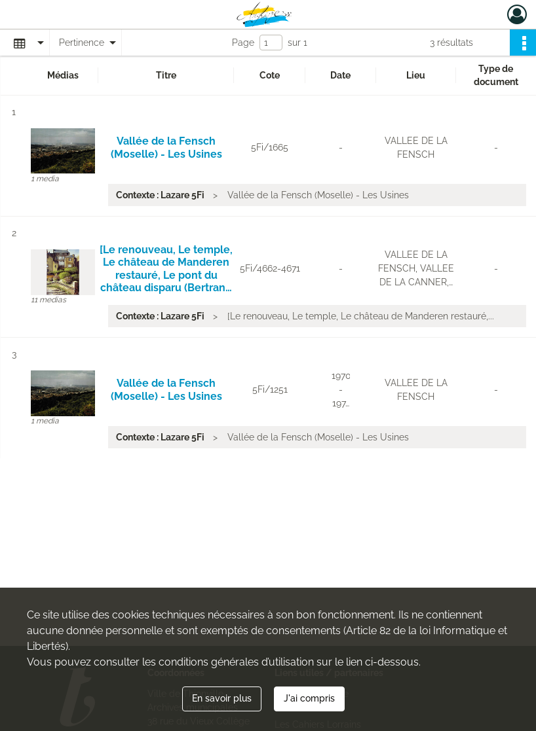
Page (243, 42)
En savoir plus (222, 698)
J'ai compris (309, 698)
